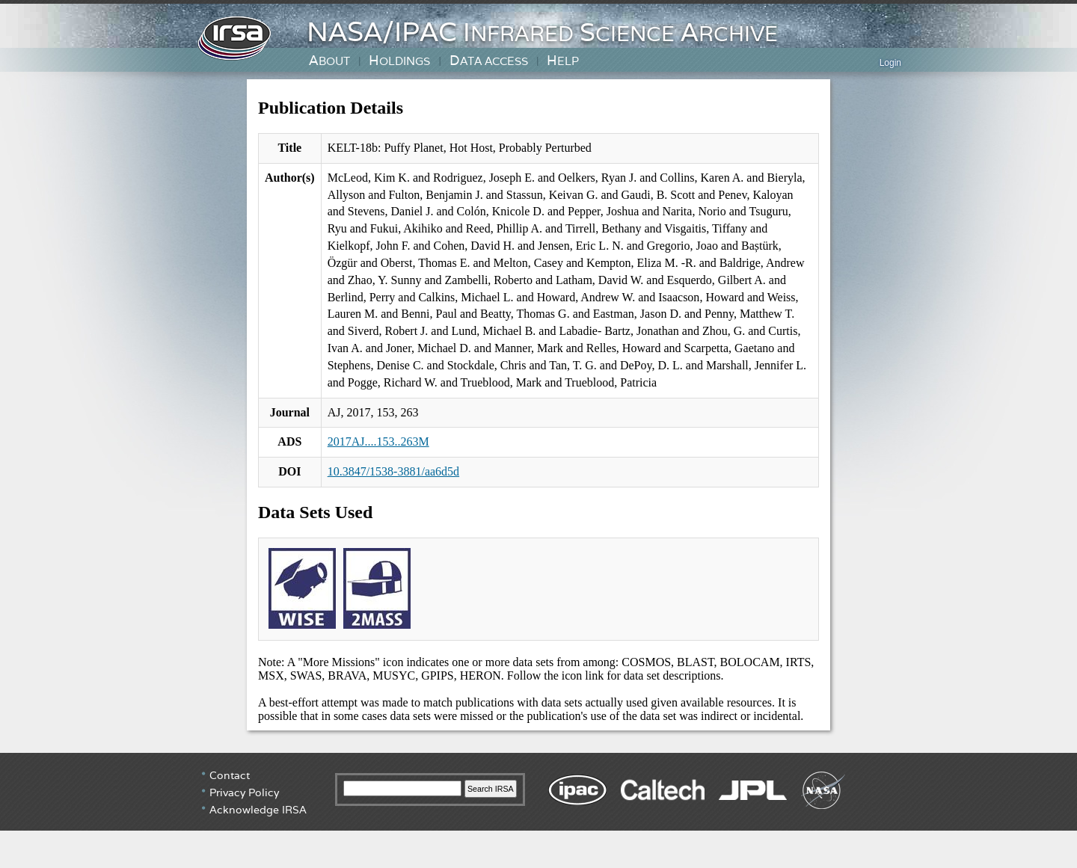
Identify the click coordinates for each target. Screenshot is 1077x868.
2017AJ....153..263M (378, 441)
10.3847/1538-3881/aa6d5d (393, 471)
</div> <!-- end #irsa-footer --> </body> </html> (538, 809)
